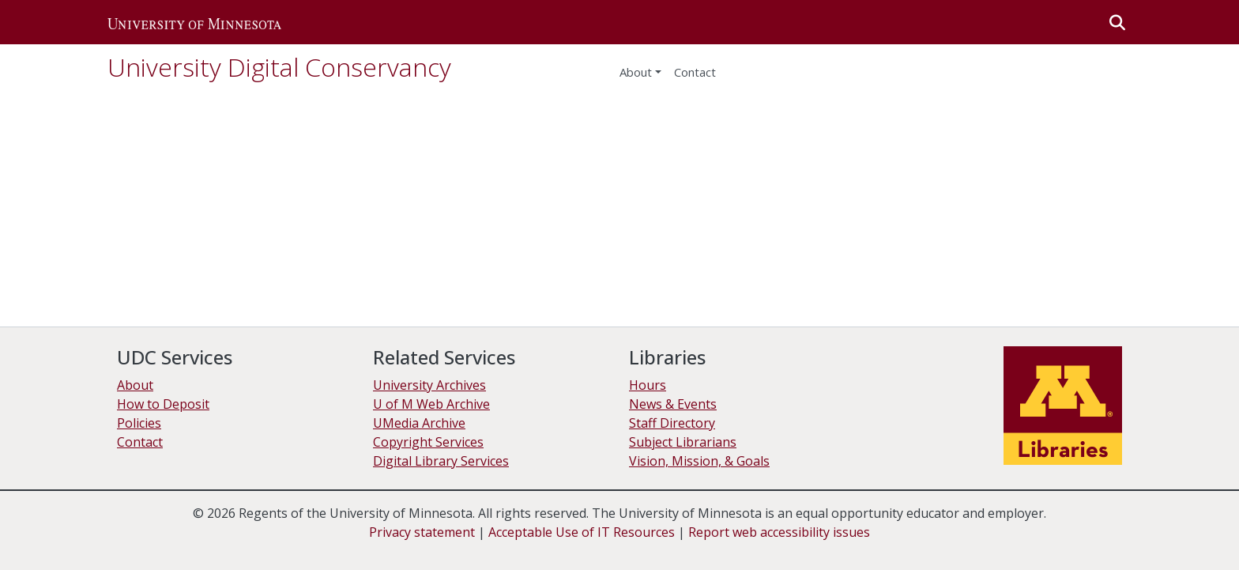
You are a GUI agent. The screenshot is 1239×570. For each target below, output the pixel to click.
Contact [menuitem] (695, 72)
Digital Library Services (441, 461)
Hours (647, 385)
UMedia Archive (419, 423)
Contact (140, 442)
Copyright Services (428, 442)
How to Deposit (163, 404)
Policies (139, 423)
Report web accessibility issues (779, 532)
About (636, 72)
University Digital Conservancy (279, 67)
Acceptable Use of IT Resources (581, 532)
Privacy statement (422, 532)
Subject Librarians (682, 442)
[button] (194, 22)
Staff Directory (672, 423)
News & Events (673, 404)
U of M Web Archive (431, 404)
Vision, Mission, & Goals (699, 461)
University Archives (429, 385)
